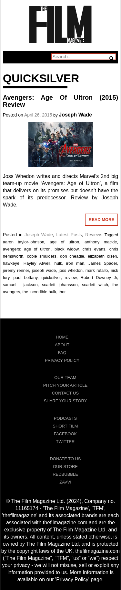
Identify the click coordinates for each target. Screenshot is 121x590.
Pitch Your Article (65, 385)
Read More (101, 219)
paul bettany (26, 277)
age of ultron (64, 241)
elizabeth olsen (102, 256)
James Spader (102, 263)
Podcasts (65, 418)
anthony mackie (101, 241)
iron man (75, 263)
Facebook (65, 433)
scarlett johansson (60, 284)
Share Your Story (65, 400)
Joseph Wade (75, 114)
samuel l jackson (20, 284)
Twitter (65, 441)
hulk (58, 263)
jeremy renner (16, 270)
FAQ (62, 352)
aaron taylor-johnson (23, 241)
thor (62, 291)
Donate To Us (65, 458)
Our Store (65, 466)
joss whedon (71, 270)
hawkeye (11, 263)
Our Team (65, 377)
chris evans (94, 249)
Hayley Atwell (37, 263)
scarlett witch (95, 284)
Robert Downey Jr (99, 277)
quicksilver (51, 277)
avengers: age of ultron (27, 249)
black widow (66, 249)
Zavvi (65, 482)
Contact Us (65, 393)
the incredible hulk (39, 291)
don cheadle (72, 256)
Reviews (93, 234)
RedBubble (65, 474)
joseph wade (44, 270)
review (71, 277)
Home (62, 337)
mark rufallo (97, 270)
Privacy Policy (62, 360)
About (62, 344)
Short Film (65, 426)
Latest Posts (69, 234)
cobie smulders (41, 256)
